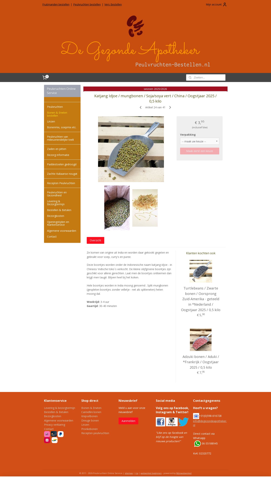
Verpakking (188, 134)
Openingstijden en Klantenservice (58, 223)
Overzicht (95, 240)
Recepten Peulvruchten (61, 183)
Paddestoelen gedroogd (61, 164)
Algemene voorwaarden (61, 230)
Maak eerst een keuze (199, 151)
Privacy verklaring (54, 424)
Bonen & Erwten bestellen (57, 114)
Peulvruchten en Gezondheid (57, 194)
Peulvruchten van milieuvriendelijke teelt (60, 138)
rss (136, 473)
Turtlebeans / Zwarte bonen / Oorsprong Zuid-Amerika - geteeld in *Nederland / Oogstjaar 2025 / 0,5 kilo (200, 299)
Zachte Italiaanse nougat (62, 173)
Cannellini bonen (91, 412)
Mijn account (216, 4)
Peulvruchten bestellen (87, 4)
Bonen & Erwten (91, 408)
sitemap (129, 473)
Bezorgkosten (55, 216)
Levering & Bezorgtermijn (56, 202)
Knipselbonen (89, 416)
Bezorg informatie (58, 155)
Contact (52, 236)
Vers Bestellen (113, 4)
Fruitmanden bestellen (55, 4)
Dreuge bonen (90, 420)
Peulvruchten (55, 107)
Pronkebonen (89, 429)
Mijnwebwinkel (184, 473)
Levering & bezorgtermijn (59, 408)
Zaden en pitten (56, 149)
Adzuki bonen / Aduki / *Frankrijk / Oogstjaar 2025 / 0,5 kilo (201, 362)
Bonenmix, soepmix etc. (61, 127)
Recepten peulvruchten (95, 433)
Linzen (51, 121)
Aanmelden (128, 421)
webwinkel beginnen (151, 473)
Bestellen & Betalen (59, 210)
